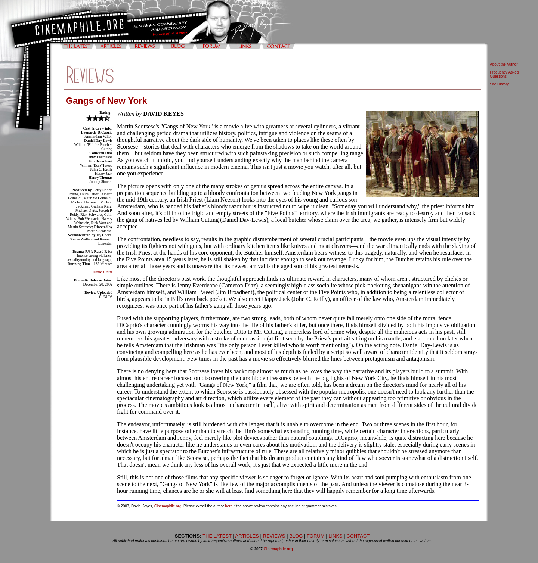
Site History (499, 84)
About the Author (504, 64)
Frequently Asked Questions (504, 74)
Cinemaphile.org (168, 506)
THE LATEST (217, 536)
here (228, 506)
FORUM (316, 536)
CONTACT (358, 536)
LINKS (335, 536)
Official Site (102, 272)
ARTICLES (247, 536)
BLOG (296, 536)
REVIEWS (274, 536)
